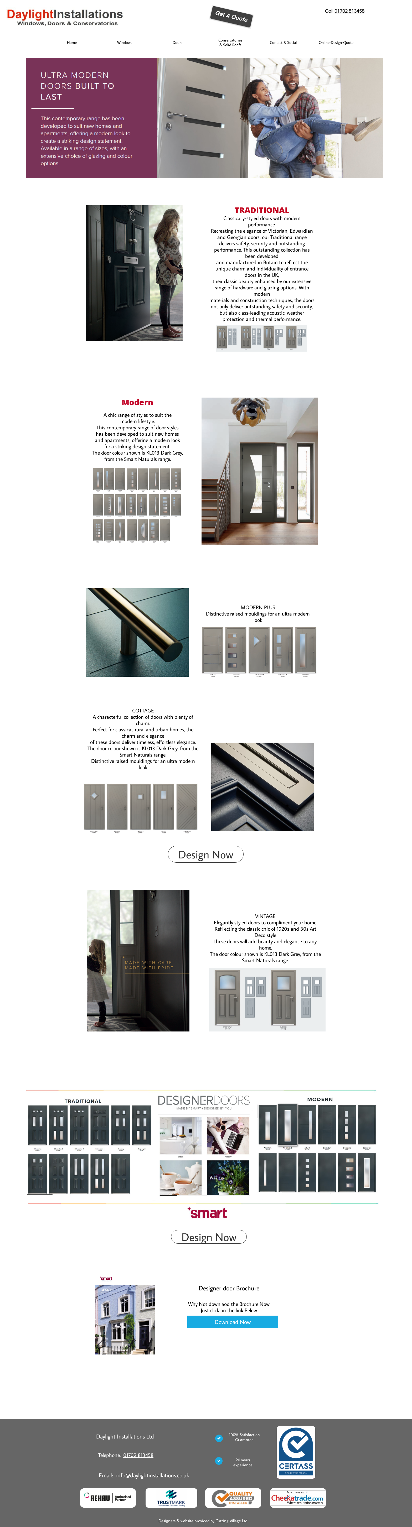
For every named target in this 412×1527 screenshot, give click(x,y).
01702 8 (342, 11)
